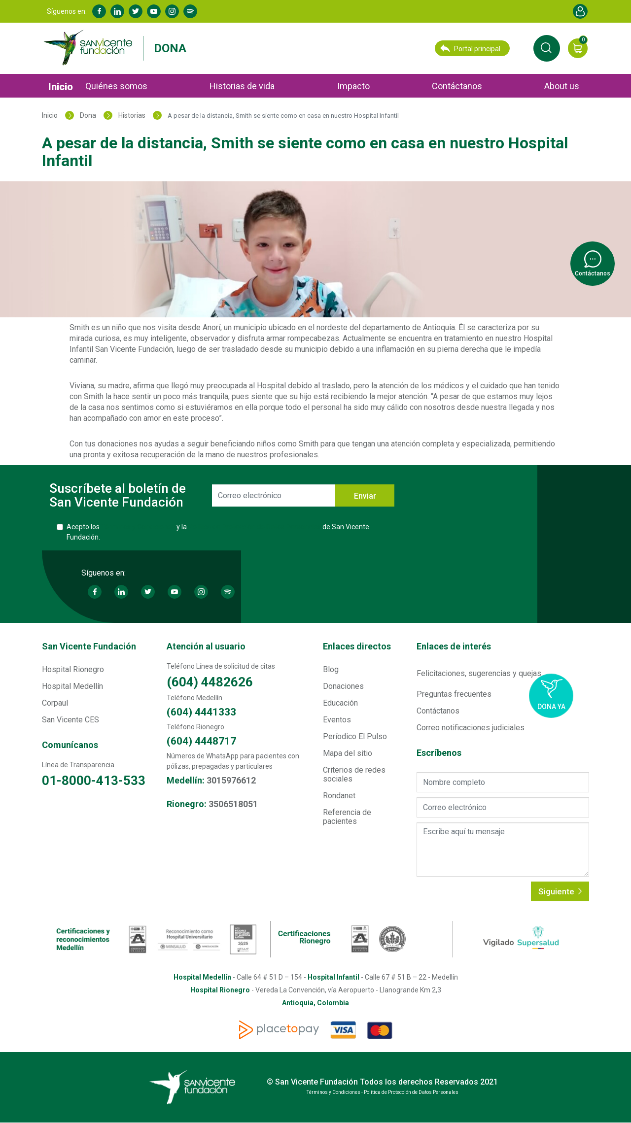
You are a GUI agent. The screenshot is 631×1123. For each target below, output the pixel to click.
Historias (131, 115)
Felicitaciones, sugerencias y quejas (479, 673)
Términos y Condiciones (138, 527)
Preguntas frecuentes (454, 694)
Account (580, 11)
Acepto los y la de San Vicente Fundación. (218, 532)
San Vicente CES (70, 719)
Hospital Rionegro (73, 669)
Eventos (337, 719)
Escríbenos (439, 753)
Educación (340, 703)
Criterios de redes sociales (354, 774)
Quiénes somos (116, 86)
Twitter (135, 11)
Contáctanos (457, 86)
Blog (331, 669)
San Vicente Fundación (89, 646)
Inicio (60, 87)
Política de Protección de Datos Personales (254, 527)
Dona (170, 48)
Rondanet (339, 795)
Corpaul (55, 703)
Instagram (172, 11)
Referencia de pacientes (347, 817)
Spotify (190, 11)
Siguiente (560, 891)
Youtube (154, 11)
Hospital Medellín (72, 686)
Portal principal (470, 48)
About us (561, 86)
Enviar (365, 496)
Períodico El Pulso (355, 736)
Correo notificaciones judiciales (471, 727)
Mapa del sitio (347, 753)
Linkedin (117, 11)
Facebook (99, 11)
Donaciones (343, 686)
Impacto (353, 86)
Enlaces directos (357, 646)
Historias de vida (242, 86)
